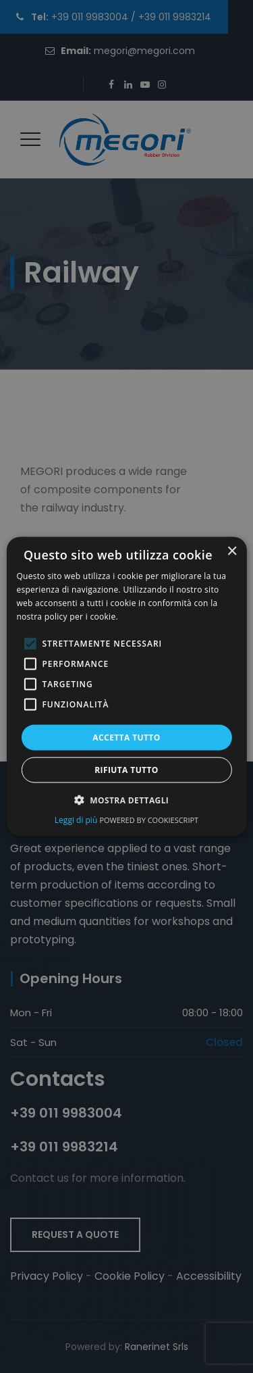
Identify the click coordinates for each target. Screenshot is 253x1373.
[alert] (126, 686)
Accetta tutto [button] (126, 737)
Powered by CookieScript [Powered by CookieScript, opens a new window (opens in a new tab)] (148, 819)
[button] (126, 799)
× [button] (232, 552)
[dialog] (126, 687)
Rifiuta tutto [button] (126, 769)
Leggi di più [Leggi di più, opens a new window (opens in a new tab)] (77, 819)
